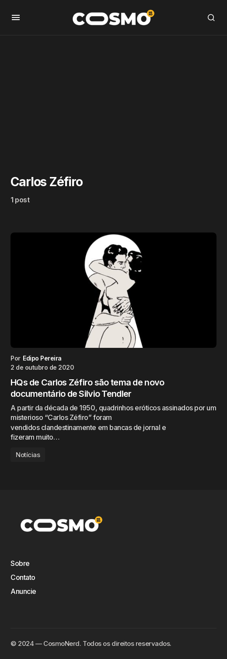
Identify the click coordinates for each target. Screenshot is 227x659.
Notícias (28, 455)
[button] (15, 17)
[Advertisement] (113, 96)
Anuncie (23, 591)
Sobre (20, 563)
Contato (22, 577)
